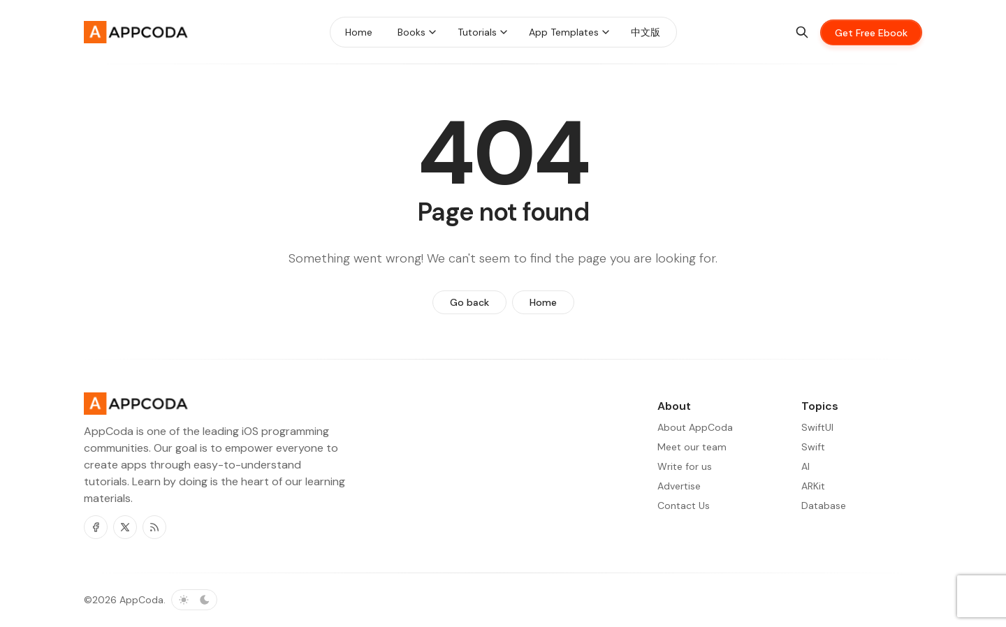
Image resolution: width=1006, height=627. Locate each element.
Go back (469, 302)
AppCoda (141, 599)
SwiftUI (817, 427)
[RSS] (154, 527)
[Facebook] (96, 527)
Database (823, 505)
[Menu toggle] (432, 32)
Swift (813, 447)
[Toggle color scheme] (194, 599)
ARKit (813, 486)
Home (543, 302)
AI (805, 466)
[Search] (802, 32)
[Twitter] (125, 527)
